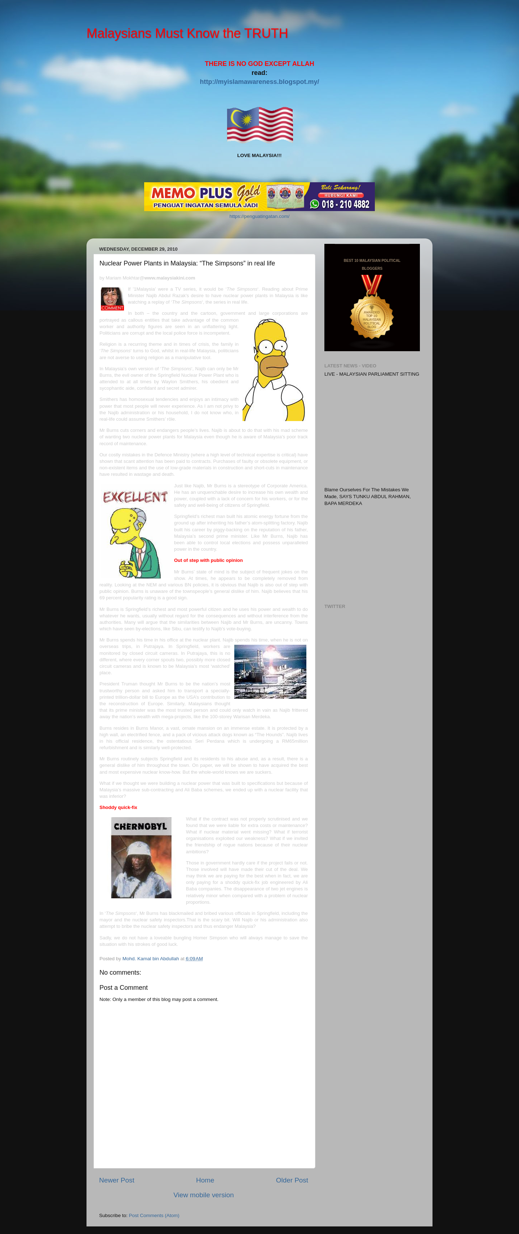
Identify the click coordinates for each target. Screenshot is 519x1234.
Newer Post (116, 1180)
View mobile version (203, 1195)
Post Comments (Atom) (154, 1215)
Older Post (292, 1180)
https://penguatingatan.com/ (260, 216)
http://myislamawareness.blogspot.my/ (259, 81)
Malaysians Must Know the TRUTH (187, 33)
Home (205, 1180)
